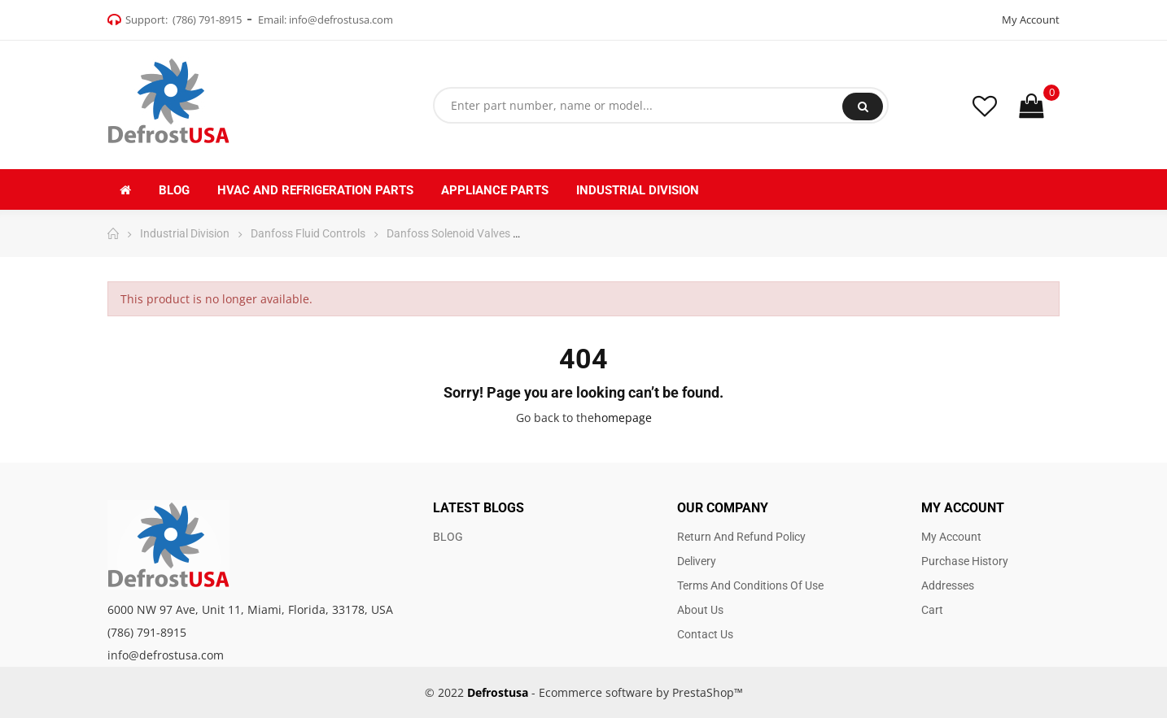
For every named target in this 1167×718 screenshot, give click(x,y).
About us (700, 609)
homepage (623, 417)
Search (863, 106)
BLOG (448, 536)
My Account (1031, 19)
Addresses (947, 585)
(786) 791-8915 (207, 19)
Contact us (705, 634)
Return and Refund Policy (741, 536)
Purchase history (964, 561)
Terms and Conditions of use (750, 585)
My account (951, 536)
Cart (932, 609)
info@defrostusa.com (341, 19)
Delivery (696, 561)
